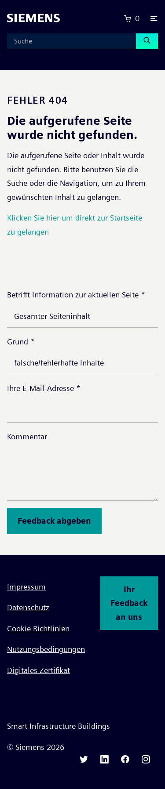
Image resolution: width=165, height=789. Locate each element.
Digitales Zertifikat (38, 670)
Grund (21, 341)
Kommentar (27, 436)
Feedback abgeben (54, 520)
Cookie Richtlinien (38, 628)
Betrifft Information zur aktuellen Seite (76, 294)
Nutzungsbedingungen (46, 649)
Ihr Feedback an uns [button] (128, 603)
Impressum (26, 586)
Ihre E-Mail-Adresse (44, 388)
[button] (154, 18)
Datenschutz (28, 607)
